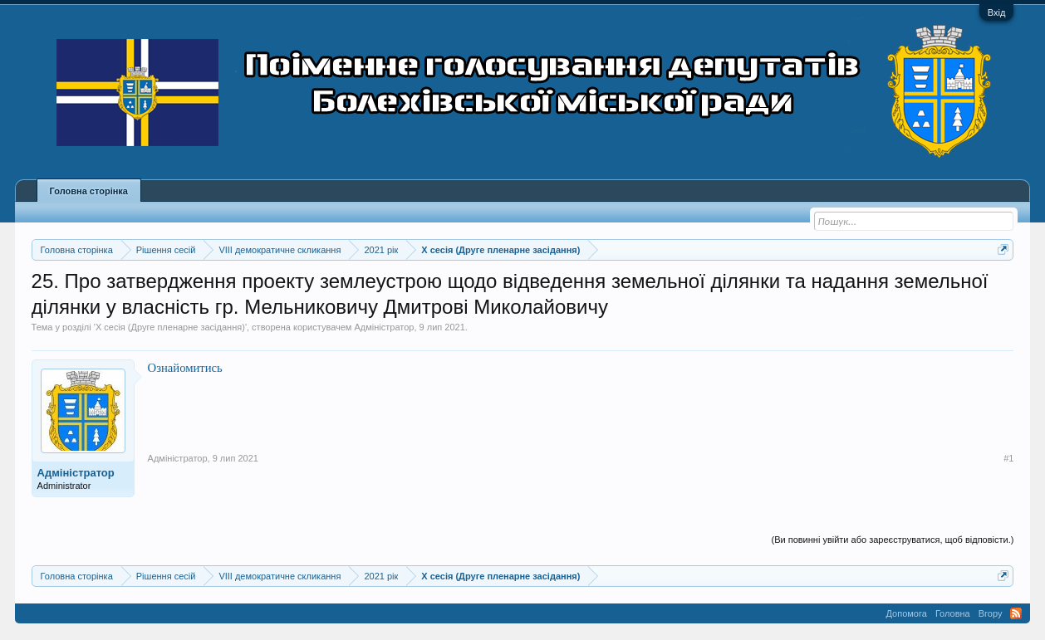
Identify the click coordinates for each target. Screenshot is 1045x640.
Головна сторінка (89, 191)
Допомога (906, 613)
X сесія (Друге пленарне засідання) (170, 327)
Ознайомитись (185, 367)
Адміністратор (385, 327)
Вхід (997, 12)
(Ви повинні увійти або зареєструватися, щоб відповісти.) (892, 540)
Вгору (991, 613)
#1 (1008, 458)
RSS (1016, 613)
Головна (952, 613)
